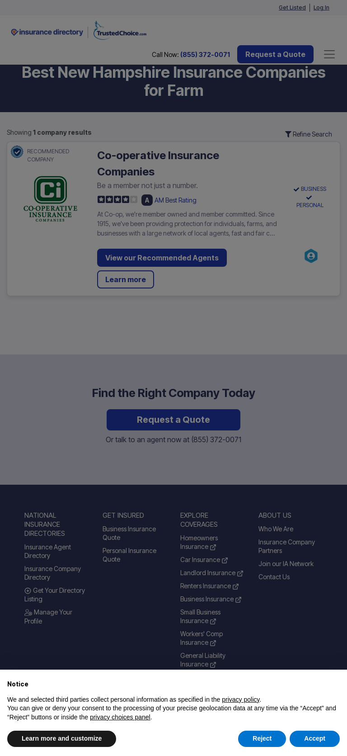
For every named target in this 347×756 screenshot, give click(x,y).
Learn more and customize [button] (62, 738)
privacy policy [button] (240, 699)
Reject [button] (262, 738)
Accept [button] (314, 738)
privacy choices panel (120, 717)
